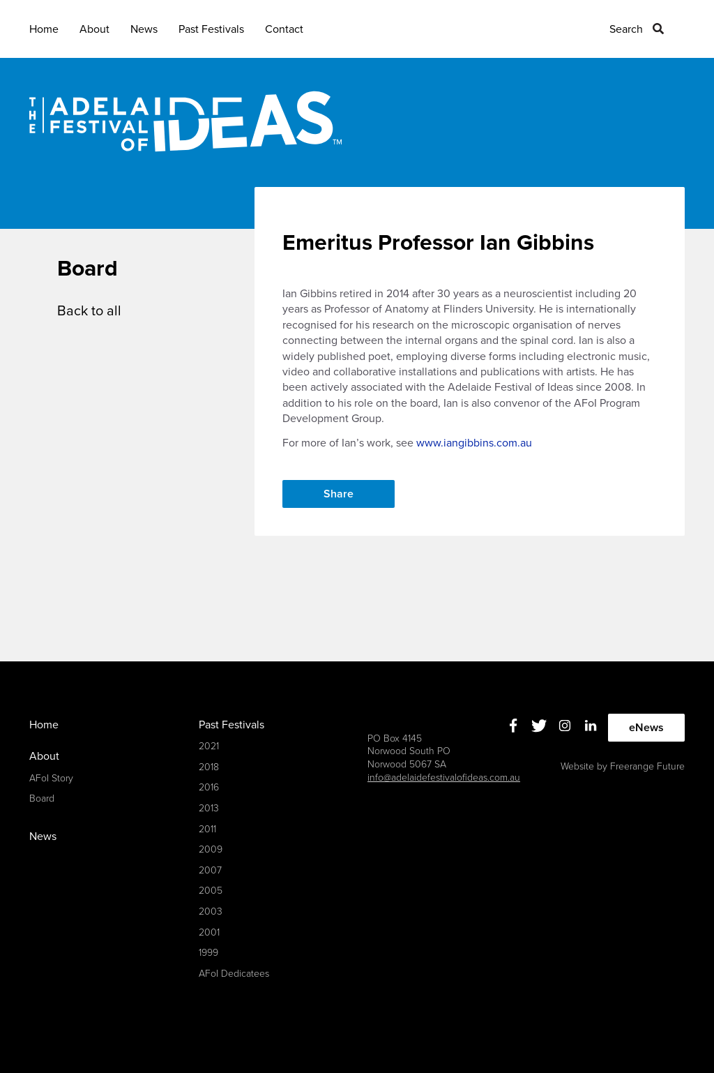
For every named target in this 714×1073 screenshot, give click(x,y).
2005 (210, 890)
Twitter (539, 726)
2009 (210, 849)
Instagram (565, 726)
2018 (209, 767)
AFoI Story (51, 778)
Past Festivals (211, 29)
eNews (646, 728)
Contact (284, 29)
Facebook (513, 726)
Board (41, 798)
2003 (210, 911)
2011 (207, 829)
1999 (208, 953)
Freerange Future (647, 766)
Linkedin (591, 726)
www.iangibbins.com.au (474, 443)
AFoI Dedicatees (234, 974)
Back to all (89, 311)
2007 (210, 870)
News (144, 29)
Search (626, 29)
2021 (209, 746)
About (94, 29)
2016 (209, 787)
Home (44, 29)
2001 (209, 932)
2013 (209, 808)
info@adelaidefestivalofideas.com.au (443, 777)
